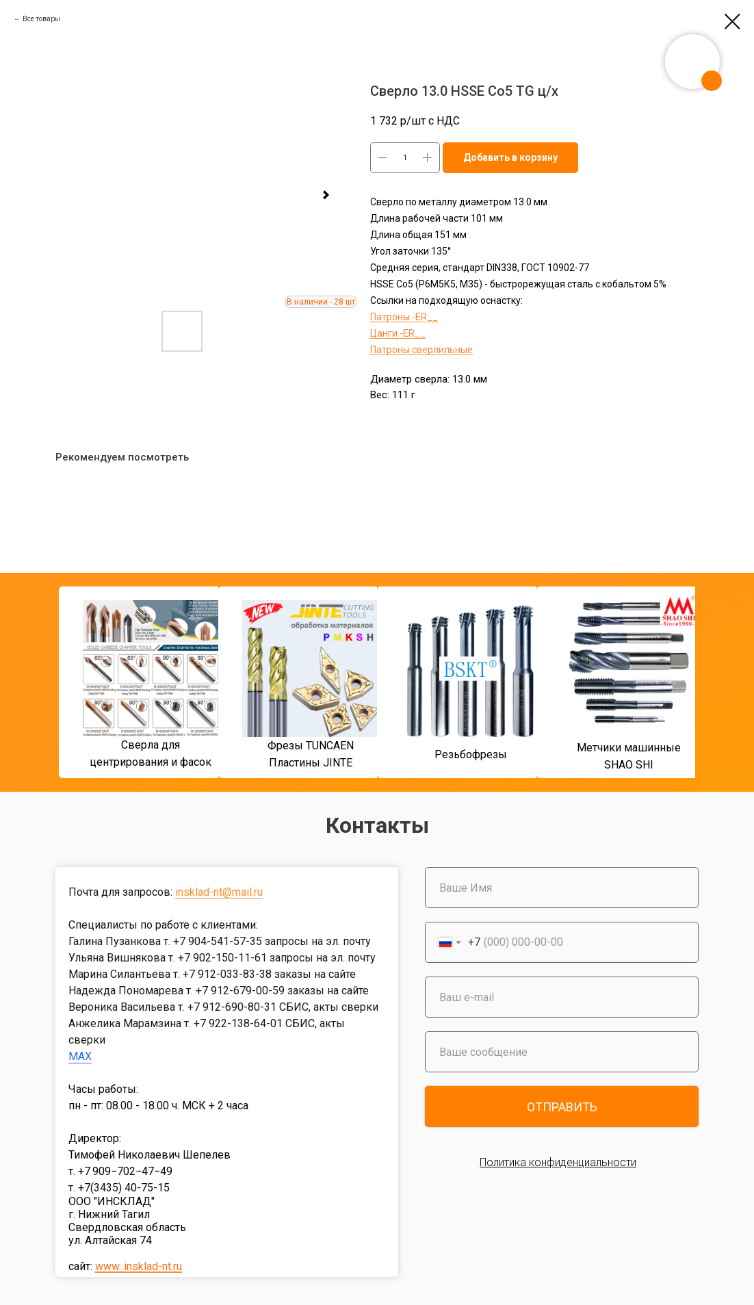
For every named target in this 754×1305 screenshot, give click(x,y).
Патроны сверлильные (421, 349)
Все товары (41, 19)
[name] (562, 887)
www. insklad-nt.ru (138, 1266)
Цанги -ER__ (398, 333)
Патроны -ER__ (404, 316)
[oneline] (562, 1051)
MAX (80, 1056)
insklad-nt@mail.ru (219, 892)
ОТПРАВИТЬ (562, 1107)
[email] (562, 997)
